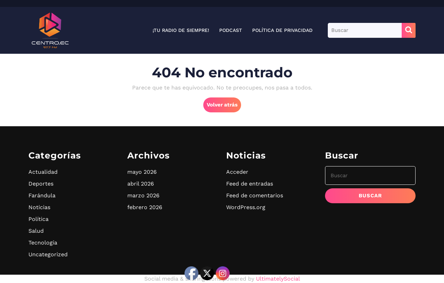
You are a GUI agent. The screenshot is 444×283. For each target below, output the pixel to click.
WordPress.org (245, 207)
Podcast (230, 30)
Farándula (42, 195)
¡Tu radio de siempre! (181, 30)
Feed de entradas (249, 183)
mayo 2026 (142, 172)
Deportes (40, 183)
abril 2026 (140, 183)
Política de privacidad (282, 30)
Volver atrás (224, 106)
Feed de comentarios (254, 195)
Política (38, 219)
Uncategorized (48, 254)
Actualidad (43, 172)
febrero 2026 (144, 207)
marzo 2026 (143, 195)
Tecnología (42, 242)
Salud (36, 231)
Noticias (39, 207)
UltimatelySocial (278, 278)
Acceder (237, 172)
